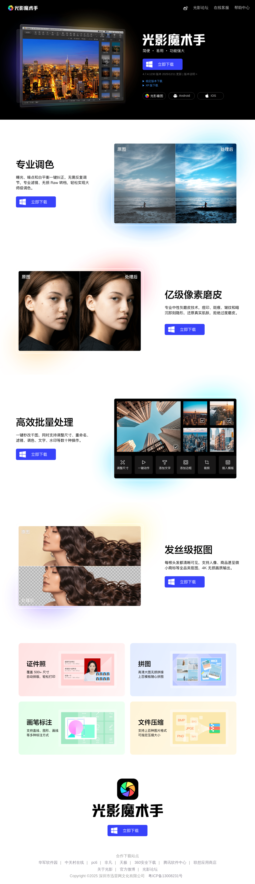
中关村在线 (74, 862)
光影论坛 (200, 8)
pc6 (94, 862)
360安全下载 (145, 862)
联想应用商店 (205, 862)
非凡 (108, 862)
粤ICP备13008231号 (165, 876)
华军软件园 (48, 862)
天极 (123, 862)
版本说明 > (190, 74)
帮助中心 (242, 8)
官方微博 (127, 869)
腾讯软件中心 (174, 862)
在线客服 (221, 8)
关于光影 (105, 869)
